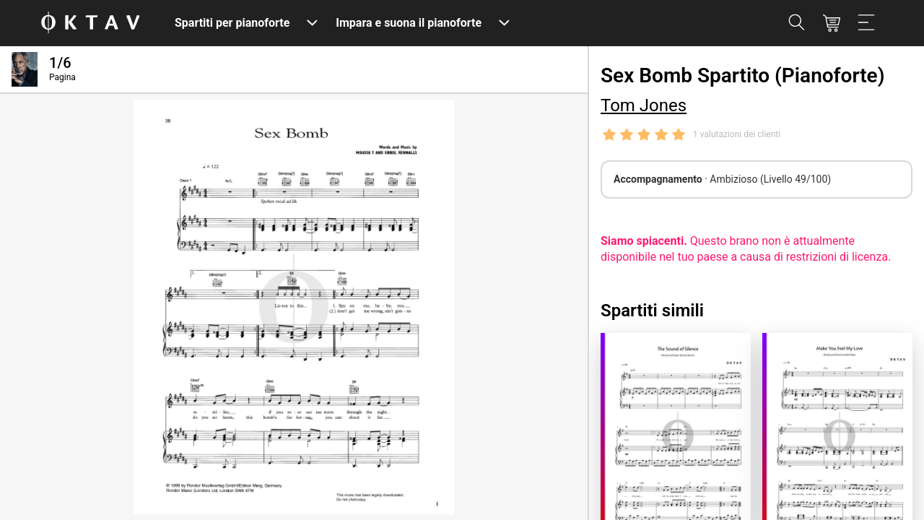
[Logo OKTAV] (90, 23)
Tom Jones (644, 105)
